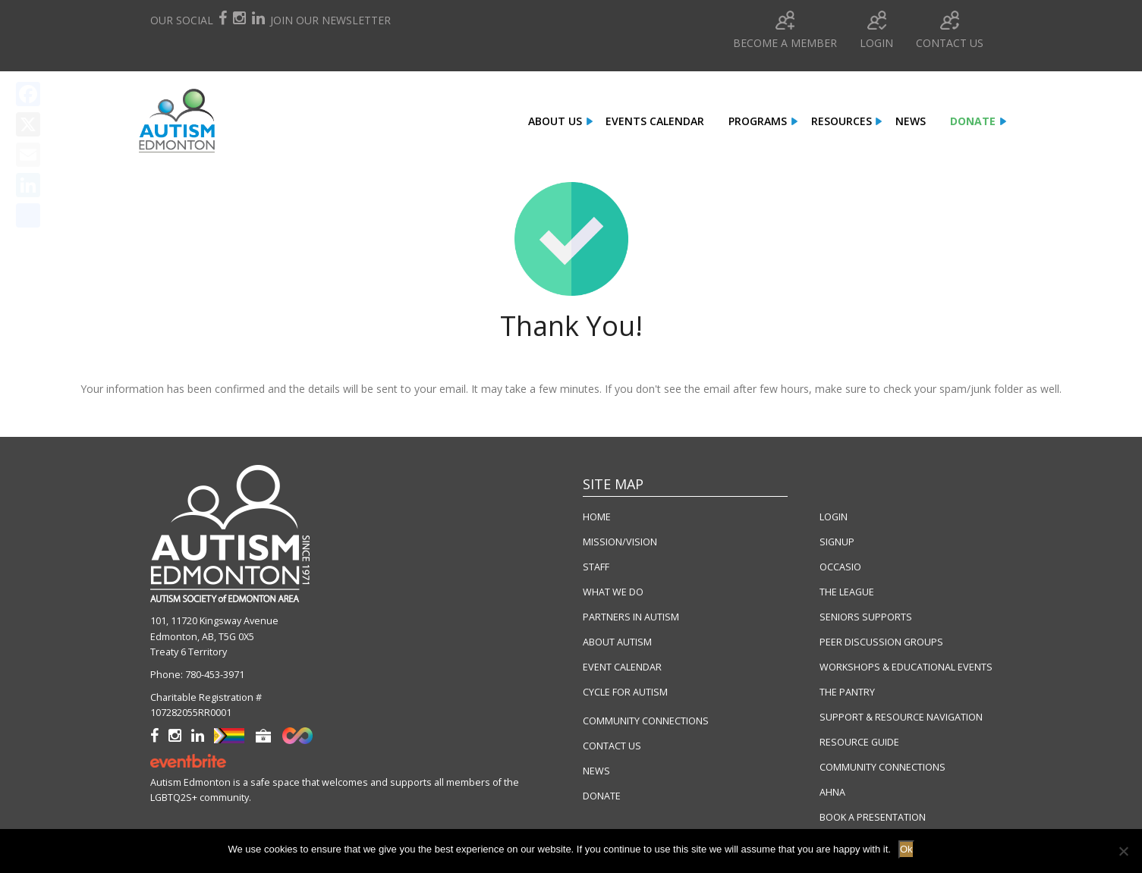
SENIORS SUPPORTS (866, 617)
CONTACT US (612, 746)
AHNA (832, 792)
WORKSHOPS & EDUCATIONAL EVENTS (906, 667)
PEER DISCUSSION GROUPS (881, 642)
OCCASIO (840, 567)
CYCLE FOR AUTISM (625, 692)
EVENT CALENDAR (622, 667)
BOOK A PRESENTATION (873, 817)
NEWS (596, 771)
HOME (597, 516)
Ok (906, 849)
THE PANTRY (847, 692)
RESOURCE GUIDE (859, 742)
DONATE (602, 796)
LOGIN (834, 516)
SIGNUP (837, 541)
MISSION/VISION (620, 541)
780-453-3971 (214, 674)
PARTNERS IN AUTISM (631, 617)
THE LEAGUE (847, 592)
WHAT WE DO (613, 592)
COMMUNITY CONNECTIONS (646, 720)
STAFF (596, 567)
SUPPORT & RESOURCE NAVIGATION (901, 717)
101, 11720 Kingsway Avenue (214, 620)
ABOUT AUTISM (617, 642)
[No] (1123, 851)
